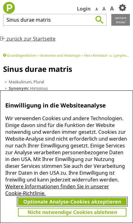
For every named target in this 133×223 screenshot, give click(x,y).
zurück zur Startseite (27, 38)
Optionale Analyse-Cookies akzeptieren (72, 201)
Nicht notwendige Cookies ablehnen (72, 212)
